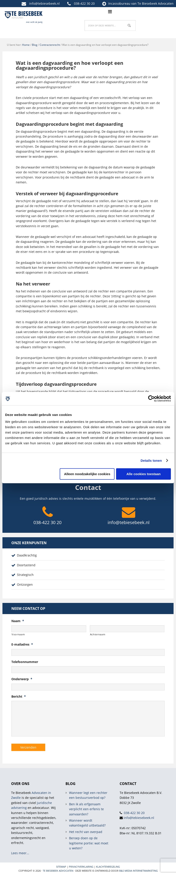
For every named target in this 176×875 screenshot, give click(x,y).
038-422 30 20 (84, 3)
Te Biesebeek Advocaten (58, 870)
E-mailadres (22, 644)
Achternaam (97, 634)
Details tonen (151, 460)
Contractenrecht (50, 45)
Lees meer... (20, 853)
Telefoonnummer (24, 662)
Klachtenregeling (108, 866)
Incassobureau (119, 3)
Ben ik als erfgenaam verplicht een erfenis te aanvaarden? (86, 809)
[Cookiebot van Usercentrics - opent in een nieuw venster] (151, 398)
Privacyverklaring (81, 866)
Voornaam (18, 634)
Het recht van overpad (85, 832)
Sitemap (61, 866)
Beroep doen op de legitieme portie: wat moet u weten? (88, 843)
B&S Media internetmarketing (138, 870)
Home (26, 45)
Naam (17, 621)
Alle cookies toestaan (144, 474)
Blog (34, 45)
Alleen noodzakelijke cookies (87, 474)
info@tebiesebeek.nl (44, 3)
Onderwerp (21, 679)
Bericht (18, 697)
